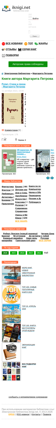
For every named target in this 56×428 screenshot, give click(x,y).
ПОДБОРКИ (12, 55)
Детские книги (22, 189)
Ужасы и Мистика (24, 215)
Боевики (6, 200)
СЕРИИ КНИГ (29, 49)
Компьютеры (35, 189)
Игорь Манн (21, 157)
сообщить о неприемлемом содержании (28, 397)
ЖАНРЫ (43, 43)
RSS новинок (23, 414)
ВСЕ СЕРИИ (45, 240)
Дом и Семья (22, 193)
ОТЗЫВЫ (11, 49)
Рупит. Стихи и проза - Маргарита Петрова (14, 85)
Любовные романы (12, 193)
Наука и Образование (40, 192)
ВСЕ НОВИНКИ (14, 43)
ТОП (30, 43)
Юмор (18, 218)
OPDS (11, 414)
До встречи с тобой (39, 236)
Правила (47, 414)
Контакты (35, 414)
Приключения (9, 204)
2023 (31, 253)
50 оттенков (19, 236)
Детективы (7, 197)
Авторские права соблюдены (28, 64)
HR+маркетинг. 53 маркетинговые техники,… (24, 152)
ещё (46, 252)
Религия (19, 205)
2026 (5, 253)
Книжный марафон (13, 238)
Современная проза (25, 208)
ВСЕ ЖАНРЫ (21, 221)
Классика (20, 202)
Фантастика (8, 186)
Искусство (20, 199)
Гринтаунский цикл (25, 240)
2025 (14, 253)
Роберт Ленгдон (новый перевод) (20, 233)
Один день (31, 238)
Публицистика (36, 202)
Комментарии (11, 130)
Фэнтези (6, 190)
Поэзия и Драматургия (40, 198)
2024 (22, 253)
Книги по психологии (39, 186)
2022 (39, 253)
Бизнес (19, 186)
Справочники (22, 211)
